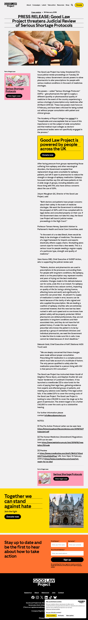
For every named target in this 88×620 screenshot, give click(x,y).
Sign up (67, 561)
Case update (36, 12)
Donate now (47, 156)
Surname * (71, 543)
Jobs (53, 594)
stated (72, 118)
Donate (79, 5)
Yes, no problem (51, 615)
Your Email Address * (58, 551)
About (29, 5)
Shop (68, 5)
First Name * (55, 543)
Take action (52, 5)
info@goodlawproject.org (55, 416)
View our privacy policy (53, 609)
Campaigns (37, 5)
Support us (28, 594)
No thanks (61, 615)
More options (70, 615)
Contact (61, 594)
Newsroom (45, 594)
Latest (44, 5)
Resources (61, 5)
